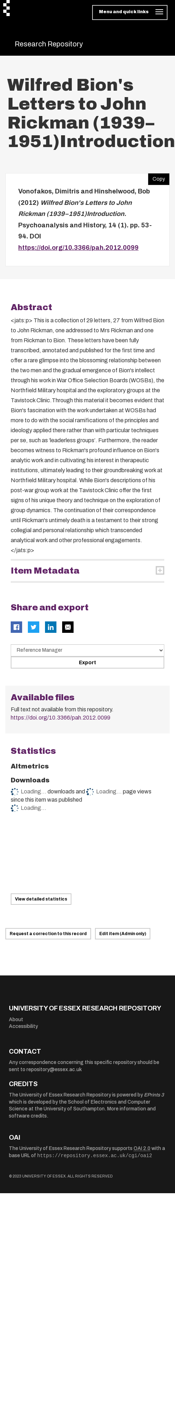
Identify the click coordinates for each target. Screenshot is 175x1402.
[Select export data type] (87, 650)
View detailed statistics (41, 899)
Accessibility (23, 1026)
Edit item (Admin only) (122, 933)
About (16, 1019)
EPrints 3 (154, 1095)
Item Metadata (45, 570)
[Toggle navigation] (130, 12)
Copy (156, 177)
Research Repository (49, 44)
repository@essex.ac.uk (54, 1069)
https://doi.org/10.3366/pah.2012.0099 (78, 247)
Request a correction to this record (48, 933)
